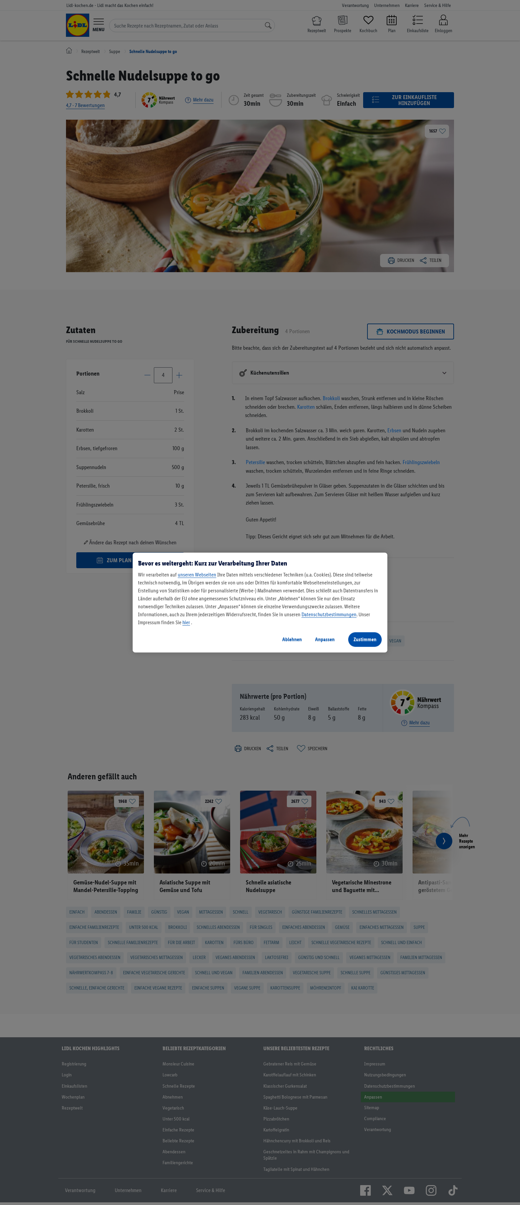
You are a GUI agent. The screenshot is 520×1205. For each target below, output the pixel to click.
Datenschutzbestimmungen (329, 614)
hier (186, 622)
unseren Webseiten (197, 575)
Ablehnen (292, 639)
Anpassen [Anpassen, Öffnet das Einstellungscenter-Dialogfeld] (325, 639)
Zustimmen (365, 639)
